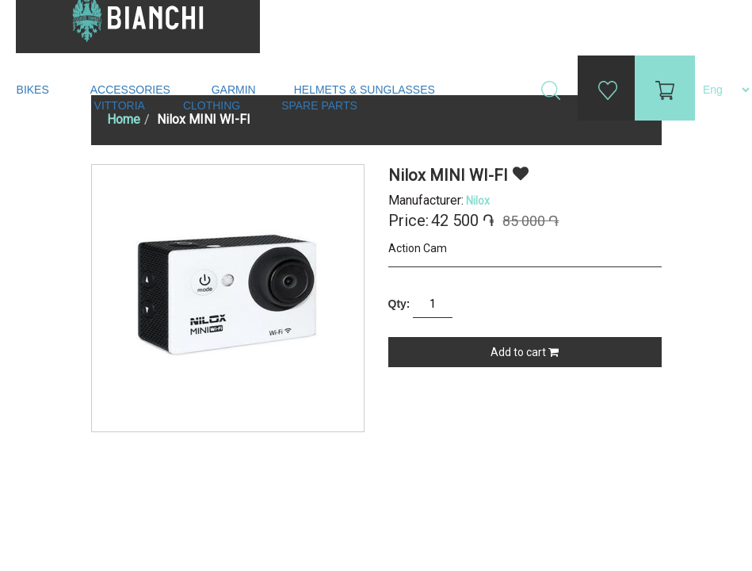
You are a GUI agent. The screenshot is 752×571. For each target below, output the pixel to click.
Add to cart (525, 352)
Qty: (399, 303)
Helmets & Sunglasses (366, 89)
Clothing (213, 105)
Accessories (132, 89)
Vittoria (119, 105)
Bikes (34, 89)
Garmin (234, 89)
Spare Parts (321, 105)
